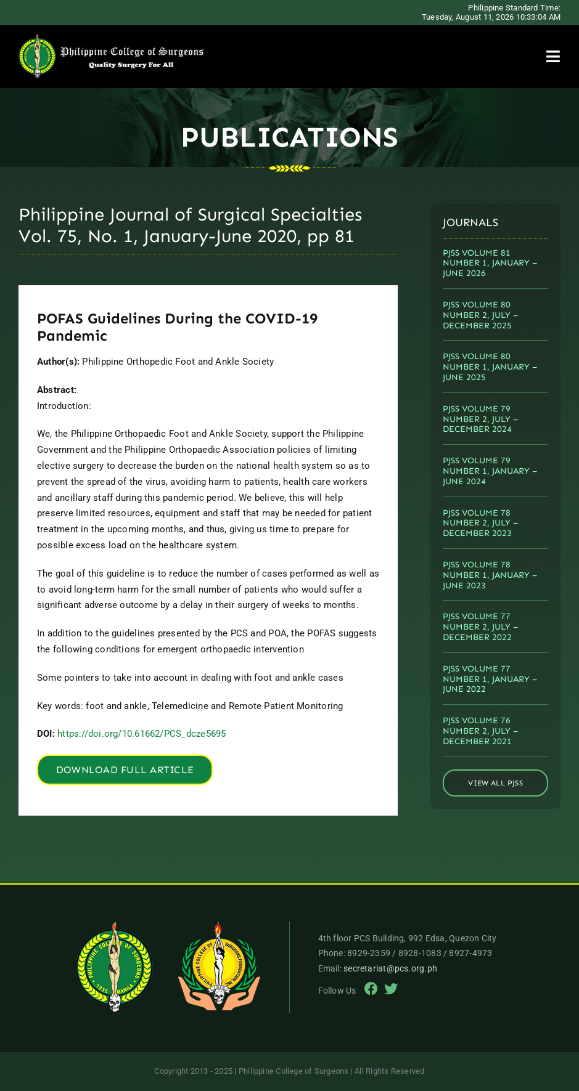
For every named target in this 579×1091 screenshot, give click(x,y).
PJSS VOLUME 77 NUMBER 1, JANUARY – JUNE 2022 (490, 679)
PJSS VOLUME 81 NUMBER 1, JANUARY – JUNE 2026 (490, 263)
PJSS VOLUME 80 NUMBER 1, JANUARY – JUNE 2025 (490, 367)
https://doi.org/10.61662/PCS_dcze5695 (141, 733)
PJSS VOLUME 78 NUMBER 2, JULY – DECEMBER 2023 (480, 523)
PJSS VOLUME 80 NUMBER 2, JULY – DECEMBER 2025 (480, 315)
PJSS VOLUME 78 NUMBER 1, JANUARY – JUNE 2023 (490, 575)
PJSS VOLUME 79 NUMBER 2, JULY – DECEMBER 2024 (480, 419)
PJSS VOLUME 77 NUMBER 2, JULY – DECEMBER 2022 (480, 627)
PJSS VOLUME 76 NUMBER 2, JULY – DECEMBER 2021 (480, 731)
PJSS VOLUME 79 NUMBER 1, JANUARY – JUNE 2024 (490, 471)
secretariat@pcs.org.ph (390, 968)
